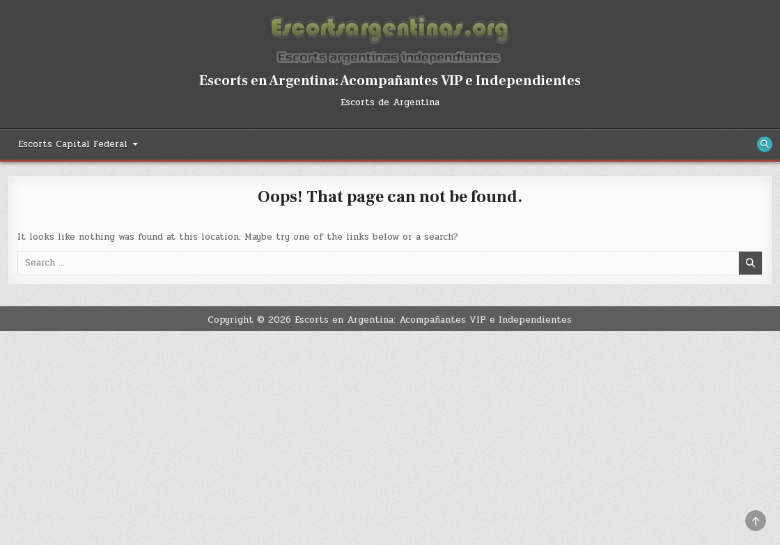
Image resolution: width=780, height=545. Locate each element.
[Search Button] (764, 144)
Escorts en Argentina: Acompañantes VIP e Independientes (390, 81)
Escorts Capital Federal (72, 144)
